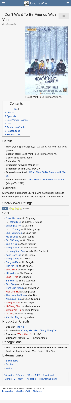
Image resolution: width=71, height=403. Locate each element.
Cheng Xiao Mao (29, 330)
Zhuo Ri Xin (12, 277)
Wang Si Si (15, 222)
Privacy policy (7, 391)
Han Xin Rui (12, 266)
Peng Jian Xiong (14, 288)
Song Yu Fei (12, 262)
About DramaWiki (23, 391)
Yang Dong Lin (13, 255)
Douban (10, 364)
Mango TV (10, 379)
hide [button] (16, 109)
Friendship (31, 379)
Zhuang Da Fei (13, 225)
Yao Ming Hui (13, 291)
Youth (20, 379)
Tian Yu (20, 327)
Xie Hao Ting (12, 317)
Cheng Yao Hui (13, 310)
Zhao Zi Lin (11, 269)
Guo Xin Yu (12, 244)
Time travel (48, 375)
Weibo (9, 368)
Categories (9, 375)
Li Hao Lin (11, 273)
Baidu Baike (12, 360)
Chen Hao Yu (13, 218)
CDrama (20, 375)
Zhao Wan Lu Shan (16, 295)
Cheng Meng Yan (48, 330)
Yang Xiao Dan (17, 251)
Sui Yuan (10, 280)
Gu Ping (10, 313)
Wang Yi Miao (13, 247)
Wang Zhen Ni (24, 334)
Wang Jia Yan (13, 302)
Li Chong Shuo (13, 306)
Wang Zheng (13, 258)
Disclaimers (37, 391)
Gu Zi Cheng (12, 240)
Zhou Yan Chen (14, 233)
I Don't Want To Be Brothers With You (46, 179)
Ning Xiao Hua (13, 299)
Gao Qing (11, 284)
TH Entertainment (48, 379)
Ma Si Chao (12, 237)
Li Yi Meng (15, 229)
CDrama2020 (33, 375)
